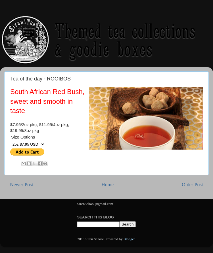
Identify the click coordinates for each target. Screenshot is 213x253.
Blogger (129, 239)
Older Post (192, 184)
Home (107, 184)
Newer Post (21, 184)
